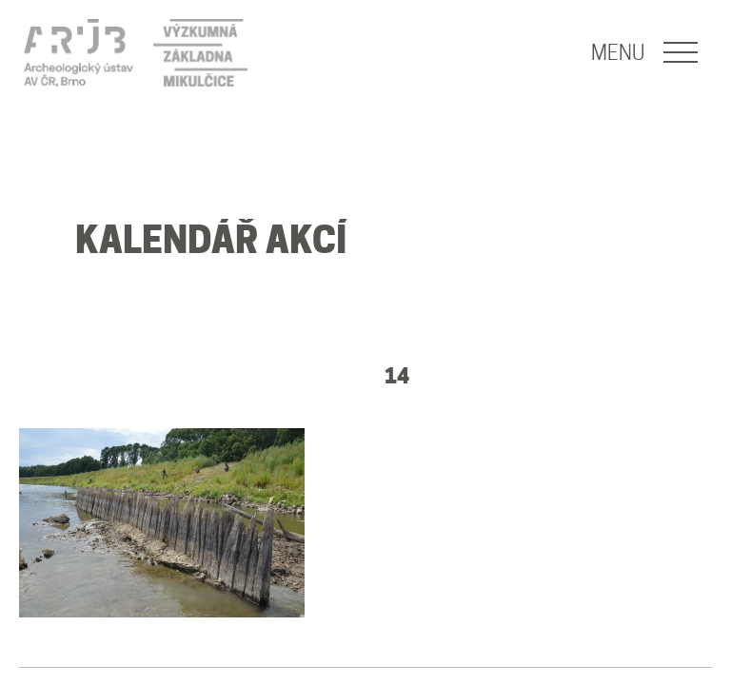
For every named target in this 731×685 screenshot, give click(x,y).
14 (397, 375)
